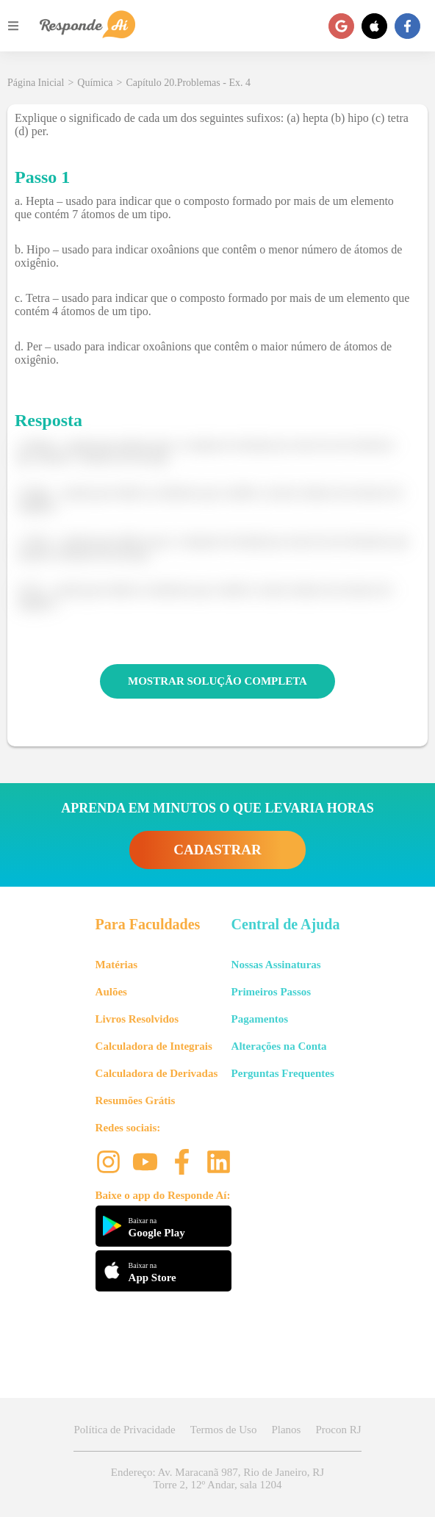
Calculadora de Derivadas (157, 1073)
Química (94, 82)
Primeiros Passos (271, 992)
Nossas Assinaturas (276, 964)
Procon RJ (338, 1429)
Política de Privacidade (124, 1429)
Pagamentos (260, 1019)
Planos (286, 1429)
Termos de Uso (223, 1429)
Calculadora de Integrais (154, 1046)
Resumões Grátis (136, 1100)
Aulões (111, 992)
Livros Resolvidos (137, 1019)
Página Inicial (35, 82)
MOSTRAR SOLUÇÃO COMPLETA (217, 681)
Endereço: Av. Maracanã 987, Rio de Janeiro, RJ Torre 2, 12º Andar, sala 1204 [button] (217, 1478)
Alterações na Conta (279, 1046)
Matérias (116, 964)
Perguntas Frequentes (282, 1073)
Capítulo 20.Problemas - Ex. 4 (188, 82)
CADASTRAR (217, 849)
